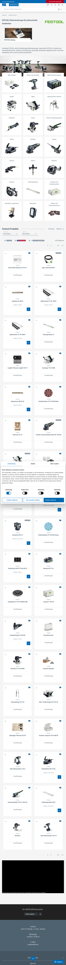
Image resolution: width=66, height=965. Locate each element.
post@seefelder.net (33, 944)
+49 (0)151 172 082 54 (33, 937)
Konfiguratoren (14, 4)
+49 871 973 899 (25, 929)
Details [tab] (33, 463)
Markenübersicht (13, 15)
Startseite (4, 15)
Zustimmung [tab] (11, 463)
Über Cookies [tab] (54, 463)
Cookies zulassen (50, 500)
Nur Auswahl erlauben (33, 500)
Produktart (5, 231)
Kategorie (25, 231)
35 (58, 245)
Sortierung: (51, 229)
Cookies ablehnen (12, 500)
